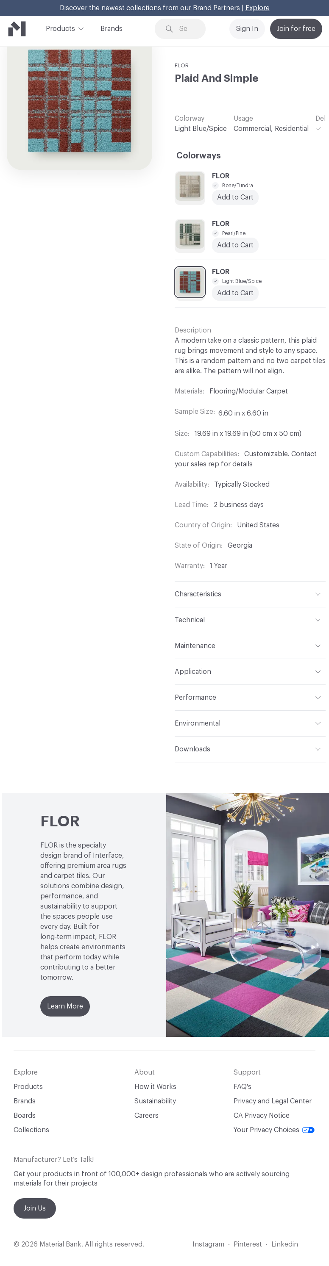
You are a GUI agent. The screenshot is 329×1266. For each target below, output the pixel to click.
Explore (257, 8)
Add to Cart (235, 197)
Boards (25, 1115)
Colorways (198, 156)
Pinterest (248, 1244)
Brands (111, 28)
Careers (146, 1115)
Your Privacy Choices (274, 1130)
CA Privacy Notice (262, 1115)
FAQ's (242, 1086)
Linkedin (284, 1244)
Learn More (65, 1006)
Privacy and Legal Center (273, 1101)
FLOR (182, 65)
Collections (31, 1130)
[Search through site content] (186, 29)
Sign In (247, 28)
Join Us (35, 1208)
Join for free (296, 28)
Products (60, 28)
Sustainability (155, 1101)
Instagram (208, 1244)
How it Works (155, 1086)
